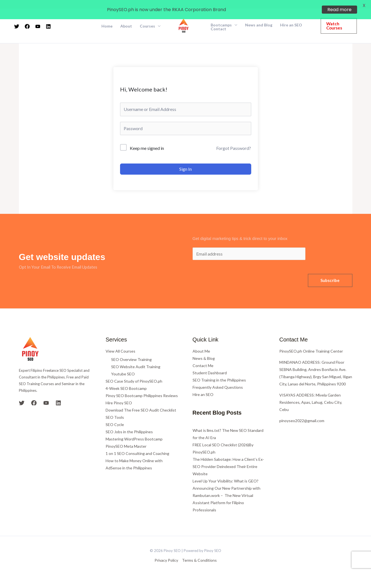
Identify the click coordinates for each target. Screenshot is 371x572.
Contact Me (203, 357)
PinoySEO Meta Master (126, 437)
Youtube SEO (123, 365)
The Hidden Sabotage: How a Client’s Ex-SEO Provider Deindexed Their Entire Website (228, 458)
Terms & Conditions (199, 551)
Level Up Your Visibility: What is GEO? (225, 472)
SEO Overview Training (131, 351)
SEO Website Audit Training (135, 358)
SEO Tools (115, 409)
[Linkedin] (58, 394)
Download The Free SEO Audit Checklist (141, 401)
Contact (218, 21)
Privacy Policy (166, 551)
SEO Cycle (115, 416)
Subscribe (330, 271)
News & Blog (204, 350)
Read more (339, 9)
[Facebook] (34, 394)
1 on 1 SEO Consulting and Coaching (137, 445)
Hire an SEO (203, 386)
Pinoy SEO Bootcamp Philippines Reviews (142, 387)
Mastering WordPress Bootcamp (134, 430)
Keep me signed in (147, 139)
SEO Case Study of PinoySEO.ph (134, 372)
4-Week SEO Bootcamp (126, 380)
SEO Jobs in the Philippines (129, 423)
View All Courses (120, 342)
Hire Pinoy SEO (119, 394)
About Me (201, 342)
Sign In (185, 160)
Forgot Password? (233, 139)
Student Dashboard (210, 364)
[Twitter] (21, 394)
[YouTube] (46, 394)
